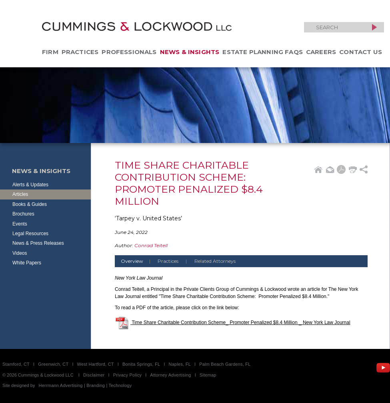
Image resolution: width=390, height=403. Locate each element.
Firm (50, 52)
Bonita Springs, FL (141, 364)
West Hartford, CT (95, 364)
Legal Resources (30, 233)
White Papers (26, 263)
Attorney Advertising (170, 375)
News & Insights (190, 52)
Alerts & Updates (30, 184)
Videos (19, 253)
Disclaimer (94, 375)
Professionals (129, 52)
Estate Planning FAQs (262, 52)
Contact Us (360, 52)
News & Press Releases (38, 243)
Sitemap (208, 375)
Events (19, 224)
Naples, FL (180, 364)
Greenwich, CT (53, 364)
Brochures (23, 214)
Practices (80, 52)
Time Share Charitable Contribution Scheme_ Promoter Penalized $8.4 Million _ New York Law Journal (241, 322)
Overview (138, 261)
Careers (321, 52)
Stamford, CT (16, 364)
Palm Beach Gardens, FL (224, 364)
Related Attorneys (215, 261)
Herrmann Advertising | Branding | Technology (85, 385)
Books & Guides (29, 204)
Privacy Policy (127, 375)
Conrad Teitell (151, 245)
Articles (20, 194)
